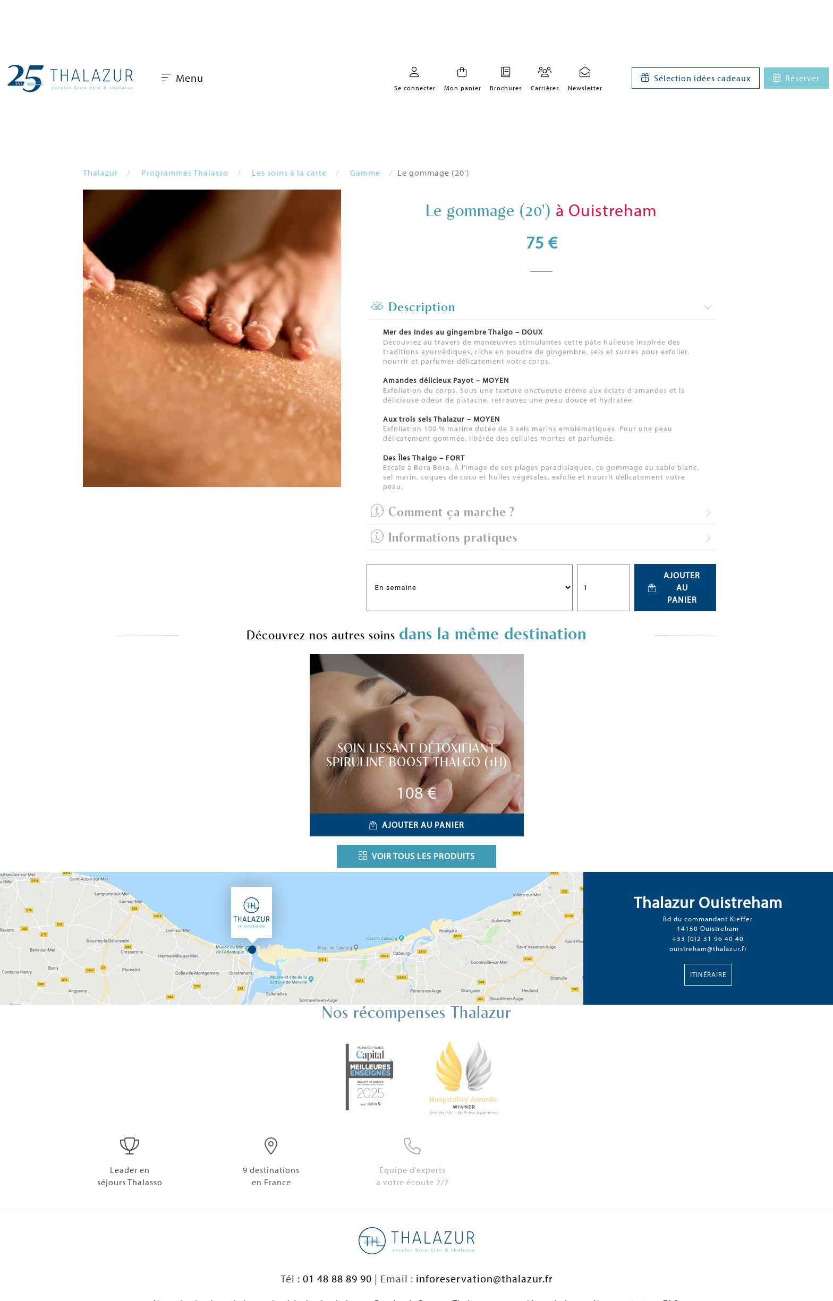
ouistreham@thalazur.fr (708, 948)
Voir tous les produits (417, 856)
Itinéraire (708, 974)
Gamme (365, 172)
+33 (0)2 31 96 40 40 (708, 938)
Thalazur (100, 172)
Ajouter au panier (674, 587)
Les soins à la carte (289, 172)
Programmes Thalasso (184, 172)
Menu (182, 77)
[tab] (541, 307)
